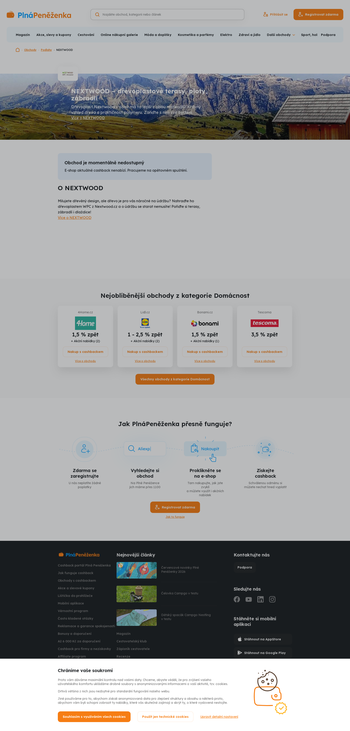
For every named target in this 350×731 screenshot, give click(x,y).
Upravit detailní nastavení (219, 717)
